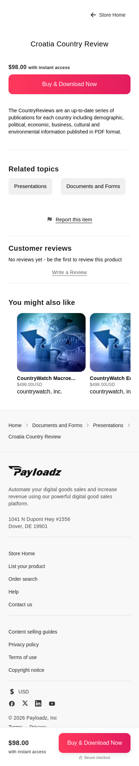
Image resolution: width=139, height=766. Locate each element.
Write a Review (69, 272)
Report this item (69, 219)
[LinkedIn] (38, 703)
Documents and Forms (93, 186)
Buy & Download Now (69, 84)
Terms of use (22, 657)
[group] (51, 354)
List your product (26, 566)
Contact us (20, 604)
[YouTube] (52, 703)
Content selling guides (32, 632)
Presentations (30, 186)
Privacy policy (23, 644)
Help (13, 592)
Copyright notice (26, 670)
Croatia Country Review (34, 436)
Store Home (108, 15)
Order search (22, 579)
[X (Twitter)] (25, 703)
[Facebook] (11, 703)
